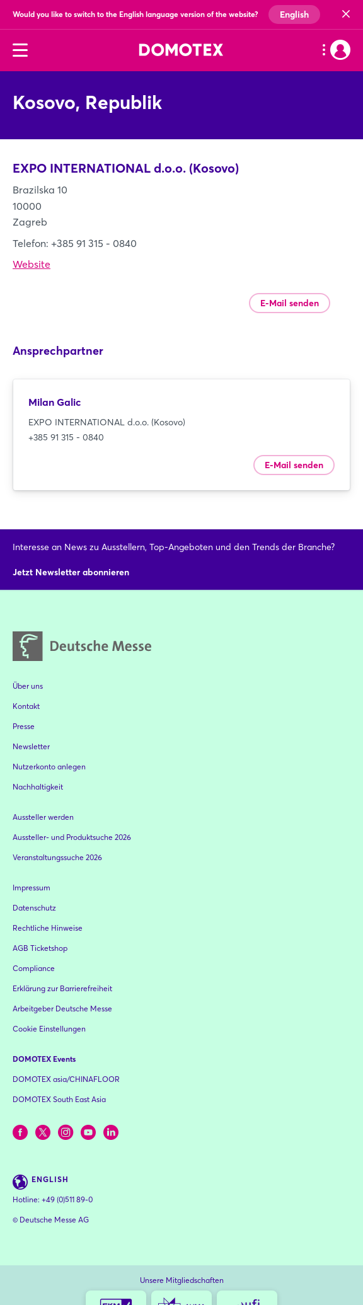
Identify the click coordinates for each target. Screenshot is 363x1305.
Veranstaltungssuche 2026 (57, 857)
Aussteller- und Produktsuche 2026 (72, 837)
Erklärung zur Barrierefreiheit (62, 988)
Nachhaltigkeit (38, 786)
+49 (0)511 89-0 (67, 1199)
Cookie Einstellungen (49, 1028)
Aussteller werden (43, 817)
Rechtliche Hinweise (48, 928)
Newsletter (31, 746)
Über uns (28, 686)
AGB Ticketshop (40, 948)
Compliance (34, 968)
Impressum (31, 887)
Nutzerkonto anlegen (49, 766)
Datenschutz (34, 907)
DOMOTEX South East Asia (59, 1099)
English (294, 14)
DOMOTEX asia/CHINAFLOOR (66, 1079)
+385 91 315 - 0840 (66, 437)
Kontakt (26, 706)
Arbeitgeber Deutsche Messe (62, 1008)
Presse (24, 726)
